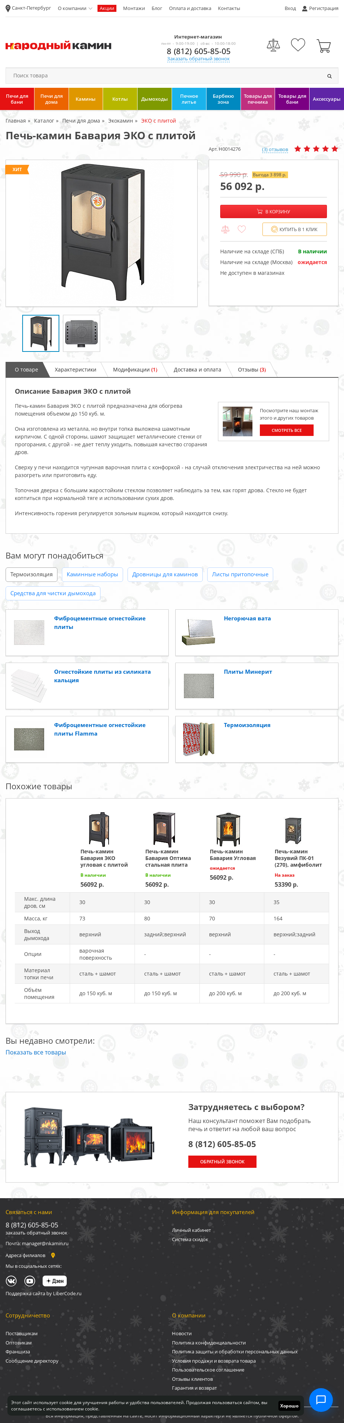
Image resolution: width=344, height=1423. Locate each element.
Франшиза (18, 1351)
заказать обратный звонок (36, 1232)
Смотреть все (287, 430)
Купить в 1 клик (294, 229)
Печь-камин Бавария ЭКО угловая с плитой (104, 858)
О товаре (26, 369)
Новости (182, 1333)
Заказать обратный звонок (198, 58)
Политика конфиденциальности (209, 1342)
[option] (101, 233)
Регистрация (323, 8)
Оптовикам (19, 1342)
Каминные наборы (92, 574)
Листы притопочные (240, 574)
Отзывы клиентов (192, 1379)
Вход (290, 8)
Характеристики (75, 369)
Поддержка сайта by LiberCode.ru (44, 1293)
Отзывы (252, 369)
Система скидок (190, 1239)
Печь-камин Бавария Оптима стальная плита (168, 858)
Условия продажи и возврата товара (214, 1360)
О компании (72, 8)
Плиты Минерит (248, 671)
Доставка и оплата (197, 369)
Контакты (229, 8)
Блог (157, 8)
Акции (107, 8)
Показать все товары (36, 1052)
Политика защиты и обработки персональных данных (235, 1351)
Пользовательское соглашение (208, 1369)
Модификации (135, 369)
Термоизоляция (31, 574)
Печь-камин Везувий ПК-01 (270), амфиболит (298, 858)
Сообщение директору (32, 1360)
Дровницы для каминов (165, 574)
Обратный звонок (222, 1162)
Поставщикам (22, 1333)
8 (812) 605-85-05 (199, 51)
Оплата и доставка (190, 8)
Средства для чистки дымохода (53, 593)
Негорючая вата (247, 618)
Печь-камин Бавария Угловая (233, 855)
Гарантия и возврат (194, 1387)
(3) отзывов (275, 149)
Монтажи (134, 8)
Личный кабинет (191, 1230)
